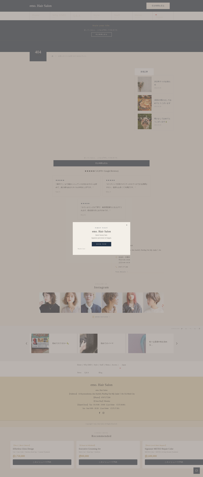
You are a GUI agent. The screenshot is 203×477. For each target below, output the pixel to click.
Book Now (101, 244)
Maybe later (81, 248)
